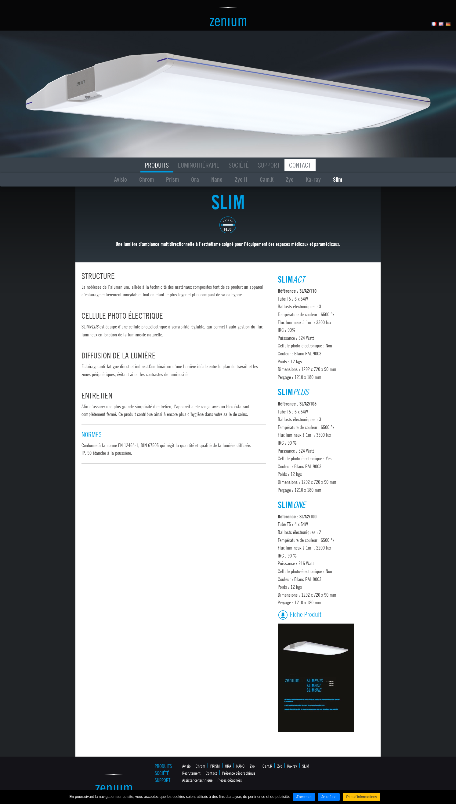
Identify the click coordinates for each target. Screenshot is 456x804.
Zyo (290, 179)
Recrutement (191, 773)
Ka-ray (313, 179)
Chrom (146, 179)
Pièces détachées (230, 780)
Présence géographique (238, 773)
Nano (217, 179)
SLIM (305, 766)
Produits (157, 165)
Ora (195, 179)
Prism (172, 179)
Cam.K (266, 179)
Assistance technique (197, 780)
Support (269, 165)
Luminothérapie (198, 165)
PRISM (215, 766)
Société (239, 165)
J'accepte (304, 797)
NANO (240, 766)
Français (434, 24)
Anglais (441, 24)
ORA (228, 766)
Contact (300, 165)
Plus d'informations (361, 797)
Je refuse (328, 797)
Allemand (448, 24)
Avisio (120, 179)
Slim (337, 179)
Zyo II (241, 179)
